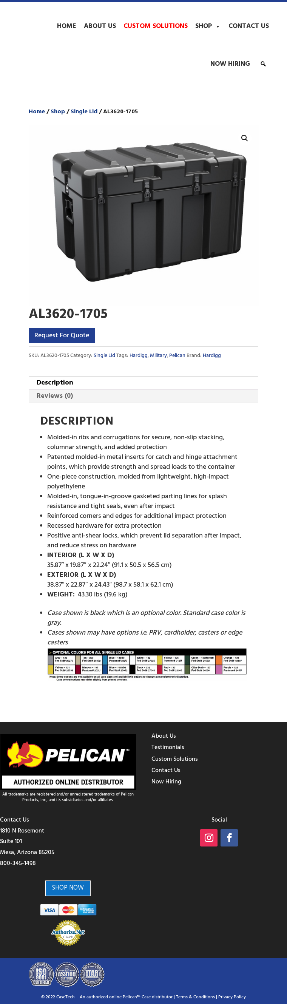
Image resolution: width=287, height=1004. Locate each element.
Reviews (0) (55, 396)
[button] (263, 63)
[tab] (143, 383)
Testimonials (167, 747)
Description (55, 382)
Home (66, 26)
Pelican (177, 355)
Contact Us (248, 26)
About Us (100, 26)
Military (158, 355)
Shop (208, 26)
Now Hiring (230, 64)
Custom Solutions (155, 26)
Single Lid (84, 112)
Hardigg (139, 355)
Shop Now (68, 888)
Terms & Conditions (195, 997)
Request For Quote (61, 335)
